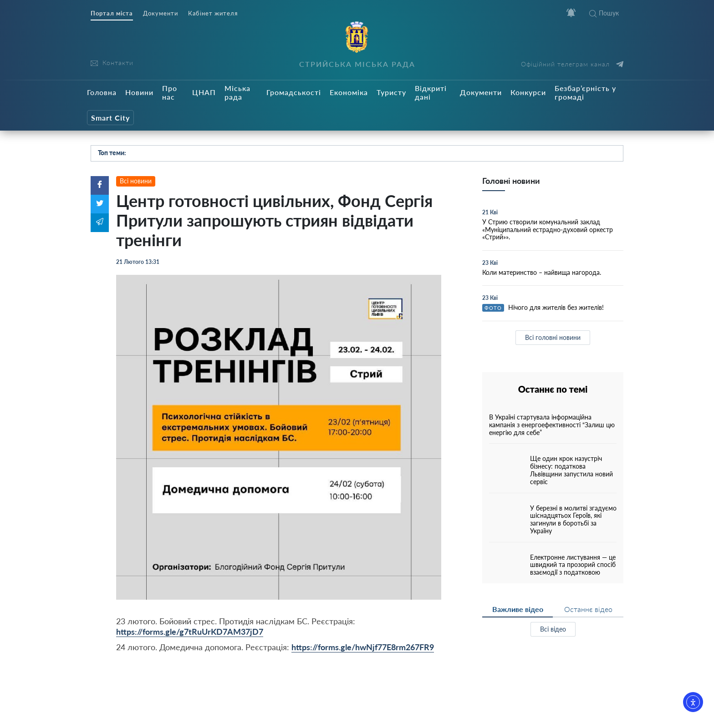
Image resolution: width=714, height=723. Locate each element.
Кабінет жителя (213, 13)
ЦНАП (204, 92)
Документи (160, 13)
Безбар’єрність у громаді (585, 92)
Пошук (604, 13)
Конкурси (528, 92)
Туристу (391, 92)
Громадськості (293, 92)
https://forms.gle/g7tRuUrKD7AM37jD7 (189, 632)
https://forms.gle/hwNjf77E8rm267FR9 (362, 647)
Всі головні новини (553, 337)
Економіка (349, 92)
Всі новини (136, 181)
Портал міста (112, 13)
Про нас (169, 92)
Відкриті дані (431, 92)
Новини (139, 92)
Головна (102, 92)
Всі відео (553, 629)
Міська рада (237, 92)
